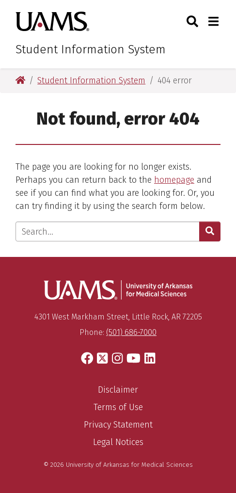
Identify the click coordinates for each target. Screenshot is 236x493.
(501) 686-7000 (131, 332)
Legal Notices (118, 442)
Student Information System (91, 49)
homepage (174, 180)
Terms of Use (118, 407)
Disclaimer (118, 389)
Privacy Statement (118, 424)
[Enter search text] (108, 231)
